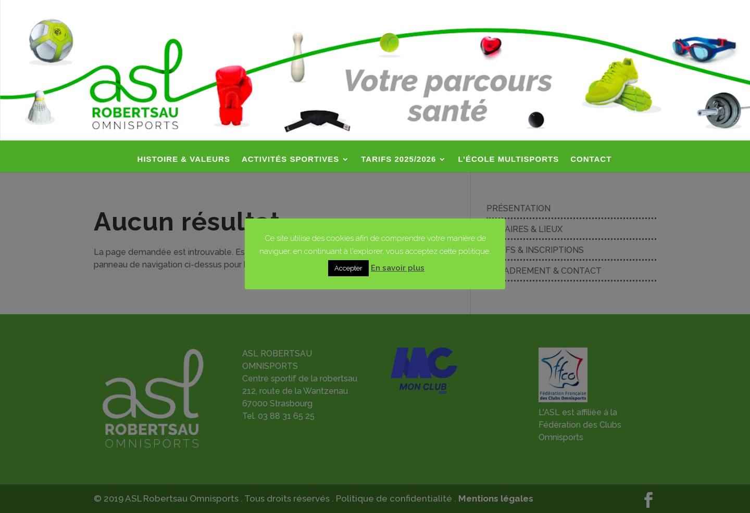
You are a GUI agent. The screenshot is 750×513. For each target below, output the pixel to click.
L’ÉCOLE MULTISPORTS (508, 159)
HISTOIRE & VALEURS (184, 159)
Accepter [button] (348, 268)
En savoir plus (397, 268)
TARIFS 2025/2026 (398, 159)
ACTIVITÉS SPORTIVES (290, 159)
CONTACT (590, 159)
